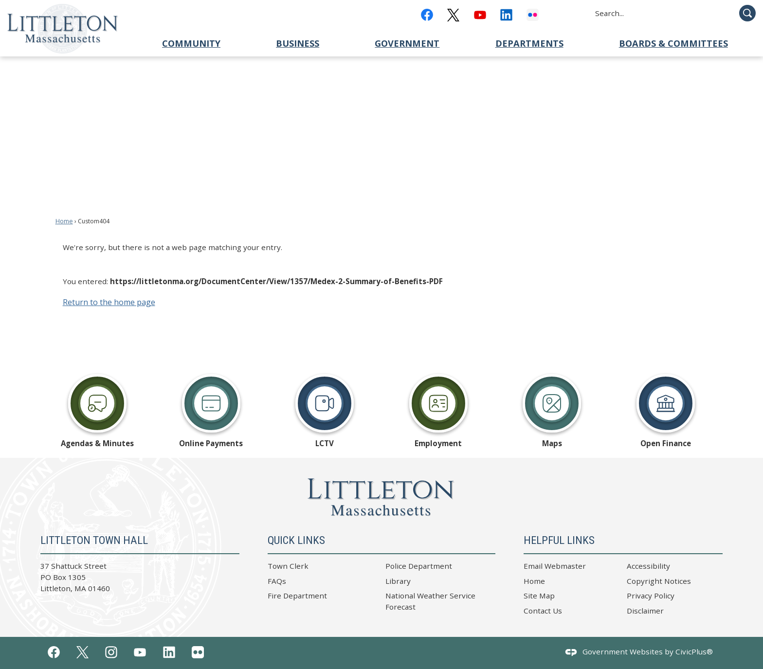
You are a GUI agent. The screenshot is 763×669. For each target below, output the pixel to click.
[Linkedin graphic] (506, 15)
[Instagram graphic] (111, 652)
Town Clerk (288, 566)
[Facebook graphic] (427, 15)
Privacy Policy (650, 595)
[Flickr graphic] (533, 15)
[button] (747, 13)
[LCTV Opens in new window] (325, 410)
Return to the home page (109, 302)
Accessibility (648, 566)
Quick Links (296, 540)
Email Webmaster (555, 566)
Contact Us (543, 610)
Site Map (539, 595)
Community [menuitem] (191, 43)
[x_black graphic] (453, 15)
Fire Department (297, 595)
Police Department (418, 566)
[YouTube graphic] (480, 15)
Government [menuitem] (407, 43)
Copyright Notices (659, 581)
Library (398, 581)
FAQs (277, 581)
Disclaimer (645, 610)
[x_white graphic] (82, 652)
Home (64, 221)
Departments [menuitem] (529, 43)
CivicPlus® (694, 651)
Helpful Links (559, 540)
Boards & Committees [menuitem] (673, 43)
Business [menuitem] (297, 43)
